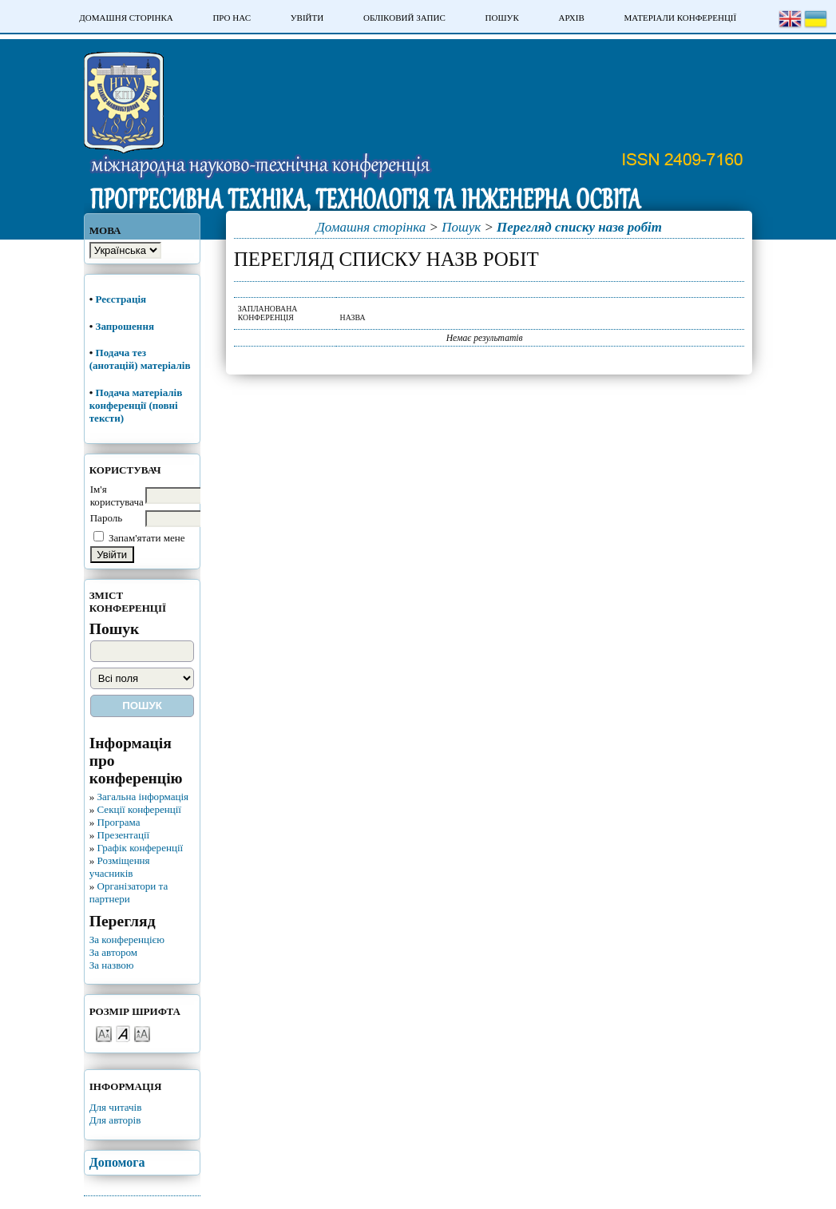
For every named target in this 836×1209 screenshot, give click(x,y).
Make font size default (123, 1033)
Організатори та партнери (128, 892)
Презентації (123, 835)
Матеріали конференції (680, 17)
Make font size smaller (104, 1033)
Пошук (502, 17)
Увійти (307, 17)
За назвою (111, 965)
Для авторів (115, 1120)
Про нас (231, 17)
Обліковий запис (404, 17)
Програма (118, 822)
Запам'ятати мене (147, 538)
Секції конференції (138, 809)
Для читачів (115, 1107)
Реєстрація (122, 299)
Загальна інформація (142, 797)
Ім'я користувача (117, 495)
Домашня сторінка (125, 17)
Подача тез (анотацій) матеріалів (141, 359)
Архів (571, 17)
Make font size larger (142, 1033)
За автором (113, 952)
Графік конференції (140, 848)
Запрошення (125, 326)
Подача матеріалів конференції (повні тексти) (136, 405)
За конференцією (126, 939)
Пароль (106, 518)
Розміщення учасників (119, 866)
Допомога (117, 1162)
